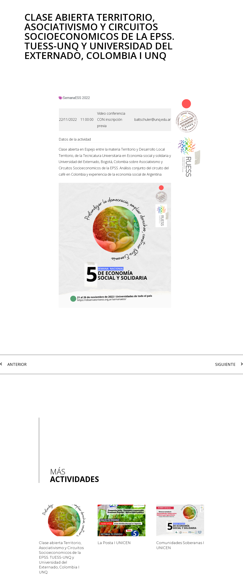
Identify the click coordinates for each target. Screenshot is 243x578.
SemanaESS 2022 (76, 98)
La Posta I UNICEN (114, 543)
